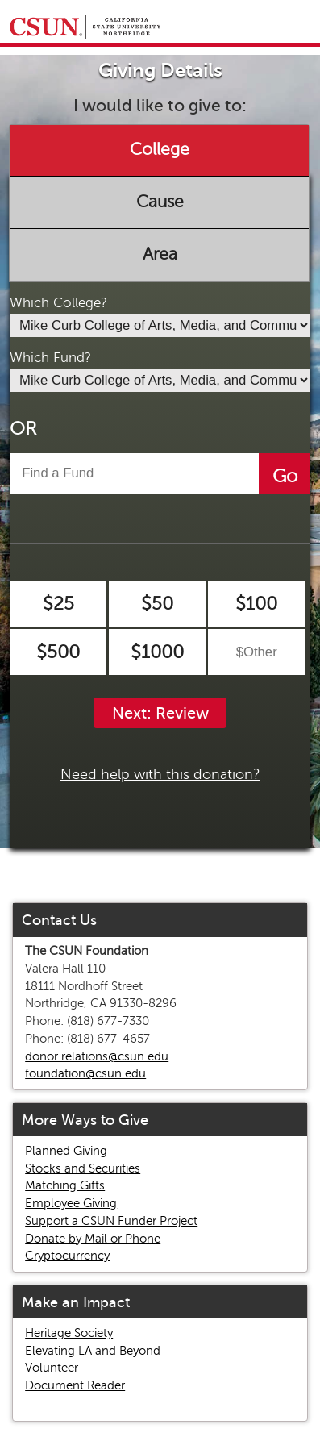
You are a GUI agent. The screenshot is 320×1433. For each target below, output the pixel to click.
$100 (256, 604)
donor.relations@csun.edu (96, 1056)
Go (284, 476)
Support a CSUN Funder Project (111, 1220)
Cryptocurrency (67, 1255)
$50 (157, 604)
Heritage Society (69, 1333)
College (159, 150)
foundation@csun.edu (85, 1073)
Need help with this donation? (160, 774)
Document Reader (75, 1385)
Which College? (58, 302)
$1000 (157, 652)
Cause (160, 201)
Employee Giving (71, 1203)
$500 (58, 652)
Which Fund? (50, 357)
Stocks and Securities (82, 1168)
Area (160, 254)
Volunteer (51, 1367)
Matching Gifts (65, 1185)
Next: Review (160, 713)
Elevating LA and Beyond (92, 1350)
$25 (58, 604)
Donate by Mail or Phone (92, 1238)
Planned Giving (66, 1150)
